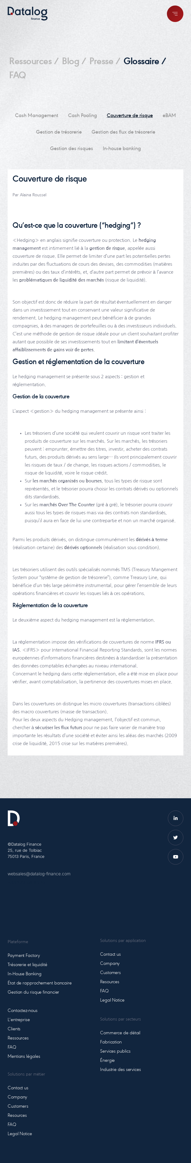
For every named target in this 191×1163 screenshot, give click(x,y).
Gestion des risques (71, 149)
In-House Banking (24, 974)
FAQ (17, 76)
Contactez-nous (23, 1010)
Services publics (115, 1051)
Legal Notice (20, 1134)
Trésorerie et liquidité (27, 964)
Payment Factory (24, 955)
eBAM (169, 116)
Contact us (18, 1088)
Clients (14, 1029)
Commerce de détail (120, 1033)
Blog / (74, 62)
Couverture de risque (130, 116)
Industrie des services (120, 1069)
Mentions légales (24, 1056)
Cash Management (36, 116)
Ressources (18, 1038)
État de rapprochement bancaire (40, 983)
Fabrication (111, 1042)
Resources (17, 1115)
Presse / (105, 62)
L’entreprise (19, 1019)
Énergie (107, 1060)
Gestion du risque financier (33, 992)
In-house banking (122, 149)
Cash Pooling (82, 116)
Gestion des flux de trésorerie (123, 132)
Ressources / (34, 62)
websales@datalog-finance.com (39, 873)
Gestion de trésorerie (59, 132)
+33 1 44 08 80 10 (26, 882)
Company (17, 1097)
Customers (18, 1106)
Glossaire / (145, 62)
